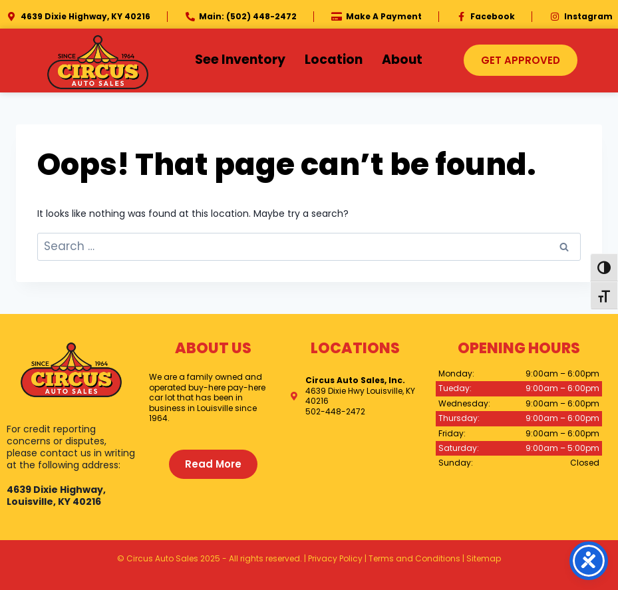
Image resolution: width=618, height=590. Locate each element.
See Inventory (240, 60)
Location (334, 60)
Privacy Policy (335, 558)
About (402, 60)
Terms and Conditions (414, 558)
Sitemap (483, 558)
